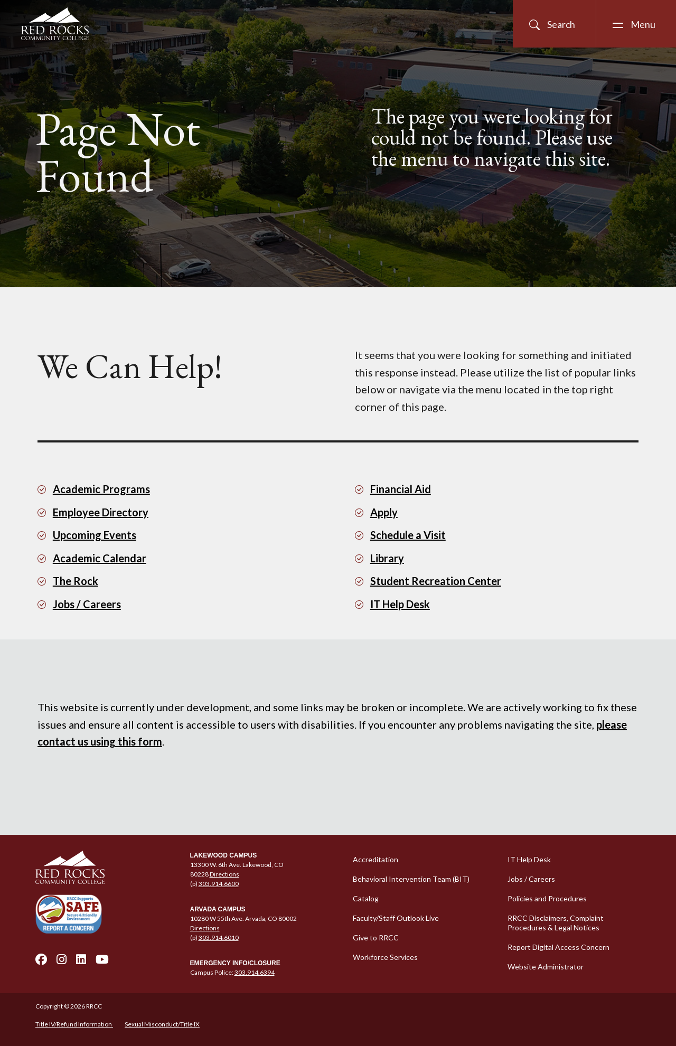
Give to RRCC (376, 937)
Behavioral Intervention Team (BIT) (411, 878)
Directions (224, 874)
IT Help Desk (400, 604)
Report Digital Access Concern (558, 947)
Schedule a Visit (408, 535)
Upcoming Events (94, 535)
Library (387, 558)
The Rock (75, 580)
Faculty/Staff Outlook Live (396, 917)
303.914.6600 (219, 884)
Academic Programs (101, 489)
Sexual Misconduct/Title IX (162, 1024)
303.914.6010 (219, 937)
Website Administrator (546, 966)
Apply (384, 512)
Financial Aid (400, 489)
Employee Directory (100, 512)
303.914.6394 (254, 972)
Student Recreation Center (435, 580)
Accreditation (375, 859)
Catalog (366, 898)
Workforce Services (385, 957)
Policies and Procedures (547, 898)
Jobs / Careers (87, 604)
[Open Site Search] (554, 24)
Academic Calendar (99, 558)
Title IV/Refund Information (74, 1024)
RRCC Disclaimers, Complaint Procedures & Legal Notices (556, 922)
